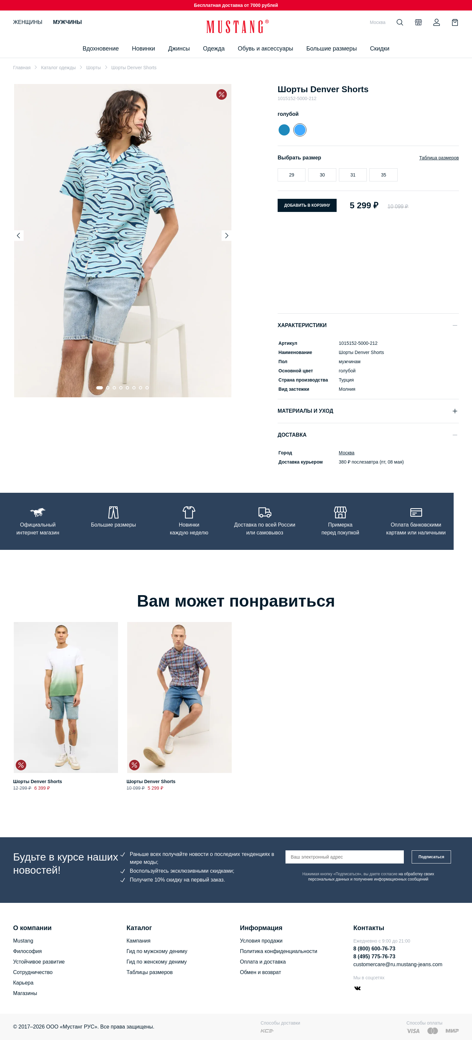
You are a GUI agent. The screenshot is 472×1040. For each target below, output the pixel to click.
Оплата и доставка (263, 962)
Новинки (143, 48)
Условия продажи (261, 941)
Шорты (93, 67)
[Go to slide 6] (134, 387)
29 (291, 174)
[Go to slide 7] (140, 387)
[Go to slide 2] (107, 387)
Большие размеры (331, 48)
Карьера (23, 983)
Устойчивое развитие (39, 962)
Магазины (25, 993)
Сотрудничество (33, 972)
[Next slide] (227, 235)
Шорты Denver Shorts (37, 781)
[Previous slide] (18, 235)
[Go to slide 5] (127, 387)
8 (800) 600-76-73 (374, 948)
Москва (346, 452)
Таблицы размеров (150, 972)
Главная (21, 67)
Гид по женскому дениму (157, 962)
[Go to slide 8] (147, 387)
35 (383, 174)
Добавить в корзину (307, 205)
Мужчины (67, 22)
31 (353, 174)
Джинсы (179, 48)
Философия (27, 951)
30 (322, 174)
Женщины (27, 22)
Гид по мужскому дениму (157, 951)
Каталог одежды (58, 67)
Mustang (23, 941)
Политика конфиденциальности (278, 951)
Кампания (138, 941)
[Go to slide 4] (121, 387)
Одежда (214, 48)
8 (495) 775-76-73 (374, 956)
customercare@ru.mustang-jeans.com (397, 964)
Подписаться (431, 857)
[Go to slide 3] (114, 387)
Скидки (379, 48)
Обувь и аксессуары (265, 48)
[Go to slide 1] (99, 387)
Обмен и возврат (260, 972)
